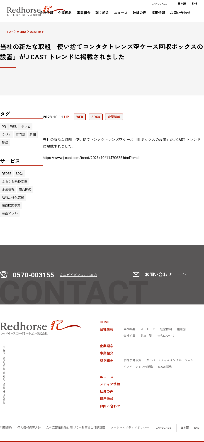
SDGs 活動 (165, 366)
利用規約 (6, 427)
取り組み (102, 13)
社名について (166, 335)
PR (4, 126)
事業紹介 (83, 13)
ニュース (121, 13)
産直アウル (10, 213)
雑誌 (5, 142)
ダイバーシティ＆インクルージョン (169, 360)
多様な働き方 (132, 360)
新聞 (32, 134)
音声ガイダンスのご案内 (78, 275)
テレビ (26, 126)
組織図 (181, 329)
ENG (196, 427)
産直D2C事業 (11, 205)
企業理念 (65, 13)
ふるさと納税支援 (14, 181)
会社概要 (129, 329)
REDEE (6, 174)
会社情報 (46, 13)
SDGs (19, 174)
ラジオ (6, 134)
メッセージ (147, 329)
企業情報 (8, 189)
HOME (105, 322)
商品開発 (25, 189)
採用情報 (158, 13)
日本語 (182, 3)
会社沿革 (129, 335)
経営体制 (166, 329)
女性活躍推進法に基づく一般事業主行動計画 (75, 427)
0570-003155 (33, 275)
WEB (13, 126)
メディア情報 (110, 384)
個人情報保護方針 (29, 427)
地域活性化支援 (13, 197)
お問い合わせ (180, 13)
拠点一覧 (146, 335)
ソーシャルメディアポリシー (130, 427)
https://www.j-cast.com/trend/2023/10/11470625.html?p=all (91, 158)
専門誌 (20, 134)
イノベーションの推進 (138, 366)
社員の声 (139, 13)
